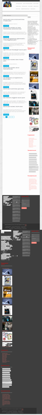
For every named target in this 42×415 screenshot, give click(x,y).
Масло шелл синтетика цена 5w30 (13, 89)
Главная (5, 15)
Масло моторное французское (15, 197)
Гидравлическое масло (17, 228)
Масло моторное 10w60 (6, 376)
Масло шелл (30, 6)
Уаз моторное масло (5, 394)
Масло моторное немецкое (33, 70)
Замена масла (18, 6)
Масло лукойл (35, 3)
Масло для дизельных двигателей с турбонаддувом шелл (14, 39)
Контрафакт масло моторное (15, 215)
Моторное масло (19, 3)
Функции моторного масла (33, 155)
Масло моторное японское (33, 126)
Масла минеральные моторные (32, 167)
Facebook (38, 0)
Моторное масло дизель (32, 153)
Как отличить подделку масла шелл (14, 97)
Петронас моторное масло (16, 209)
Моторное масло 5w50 (32, 89)
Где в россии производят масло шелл (15, 49)
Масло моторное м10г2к (33, 186)
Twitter (36, 0)
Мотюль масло (24, 6)
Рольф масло (25, 228)
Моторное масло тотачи (15, 200)
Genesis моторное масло (15, 212)
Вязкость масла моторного (33, 131)
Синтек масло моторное (32, 159)
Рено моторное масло (32, 185)
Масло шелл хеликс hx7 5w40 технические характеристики (12, 28)
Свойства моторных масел (16, 206)
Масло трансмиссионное (27, 3)
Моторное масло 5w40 (32, 106)
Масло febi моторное (32, 53)
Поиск (29, 17)
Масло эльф (11, 228)
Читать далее (6, 104)
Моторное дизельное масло (33, 164)
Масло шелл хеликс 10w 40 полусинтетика (11, 68)
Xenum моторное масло (33, 100)
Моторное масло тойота (6, 395)
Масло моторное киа (32, 171)
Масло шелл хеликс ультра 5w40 (13, 106)
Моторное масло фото (32, 157)
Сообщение (26, 205)
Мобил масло (36, 6)
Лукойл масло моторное (33, 187)
